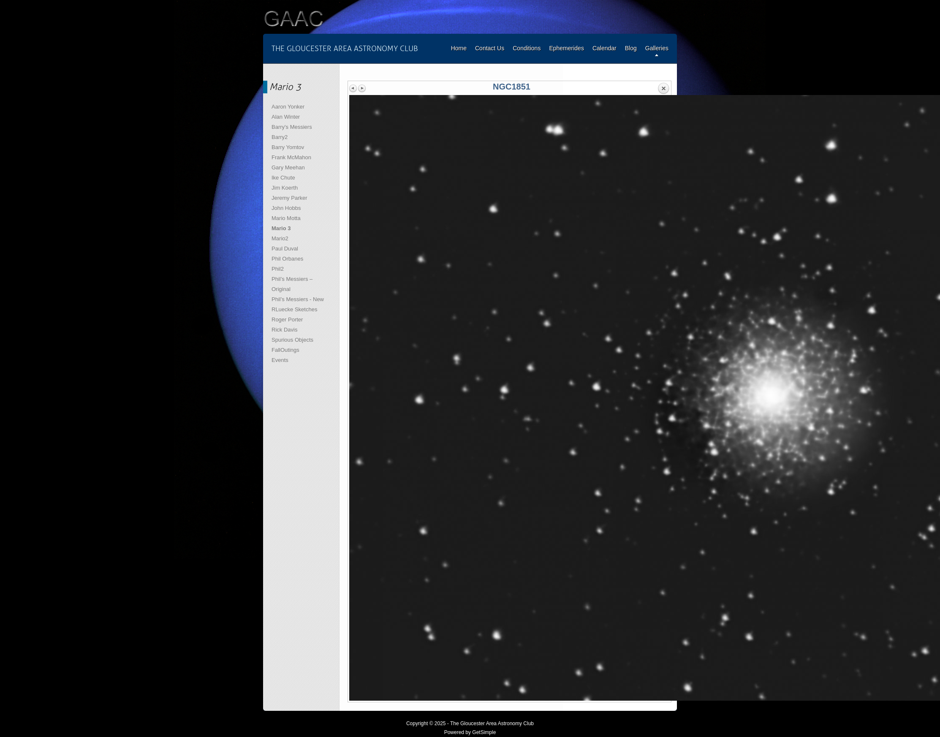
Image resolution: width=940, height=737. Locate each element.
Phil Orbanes (287, 259)
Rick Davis (284, 329)
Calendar (604, 48)
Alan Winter (286, 117)
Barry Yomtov (288, 147)
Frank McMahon (291, 157)
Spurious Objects (292, 340)
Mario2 (280, 238)
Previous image (353, 88)
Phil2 (278, 269)
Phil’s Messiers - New (298, 299)
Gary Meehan (288, 167)
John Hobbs (286, 208)
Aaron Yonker (288, 106)
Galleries (656, 48)
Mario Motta (286, 218)
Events (280, 360)
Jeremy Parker (289, 198)
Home (459, 48)
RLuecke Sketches (294, 309)
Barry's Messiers (292, 127)
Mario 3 (281, 228)
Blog (631, 48)
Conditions (527, 48)
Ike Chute (283, 177)
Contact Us (489, 48)
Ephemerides (566, 48)
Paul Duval (285, 248)
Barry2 (280, 137)
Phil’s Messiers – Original (292, 284)
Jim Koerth (285, 188)
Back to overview (663, 88)
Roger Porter (287, 319)
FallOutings (285, 350)
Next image (362, 88)
